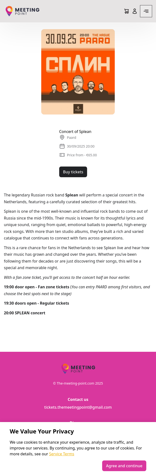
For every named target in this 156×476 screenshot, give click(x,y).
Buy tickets (73, 172)
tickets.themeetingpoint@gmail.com (78, 407)
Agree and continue (124, 465)
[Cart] (126, 11)
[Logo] (22, 11)
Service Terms (61, 454)
